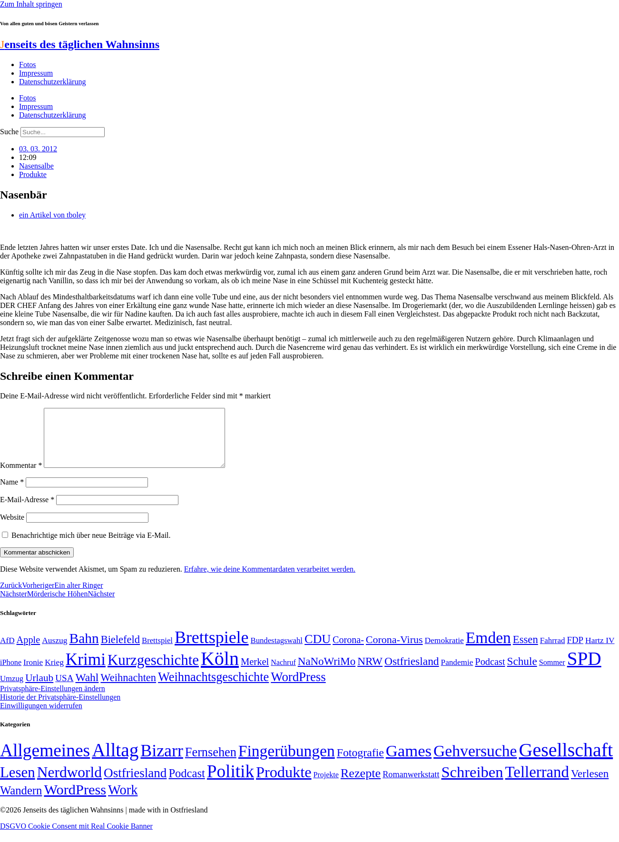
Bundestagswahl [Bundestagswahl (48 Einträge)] (277, 651)
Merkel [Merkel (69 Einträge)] (255, 673)
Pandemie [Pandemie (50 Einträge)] (457, 673)
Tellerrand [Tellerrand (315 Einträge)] (537, 783)
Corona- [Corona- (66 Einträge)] (348, 651)
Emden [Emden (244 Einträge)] (488, 649)
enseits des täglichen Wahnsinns (79, 44)
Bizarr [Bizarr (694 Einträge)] (161, 762)
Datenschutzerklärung (52, 82)
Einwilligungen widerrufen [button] (41, 717)
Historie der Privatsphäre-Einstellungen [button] (60, 708)
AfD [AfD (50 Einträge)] (7, 651)
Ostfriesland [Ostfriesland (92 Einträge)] (411, 672)
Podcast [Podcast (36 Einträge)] (186, 784)
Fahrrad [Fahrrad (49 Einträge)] (552, 651)
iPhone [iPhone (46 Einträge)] (10, 674)
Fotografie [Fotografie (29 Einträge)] (360, 764)
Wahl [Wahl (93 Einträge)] (86, 689)
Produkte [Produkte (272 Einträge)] (284, 783)
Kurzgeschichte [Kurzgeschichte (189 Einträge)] (153, 671)
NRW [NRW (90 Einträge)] (370, 672)
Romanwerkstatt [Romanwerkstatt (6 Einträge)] (411, 786)
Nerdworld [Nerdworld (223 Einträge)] (69, 783)
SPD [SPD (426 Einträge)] (584, 670)
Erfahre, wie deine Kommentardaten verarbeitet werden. (269, 580)
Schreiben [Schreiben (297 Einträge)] (472, 783)
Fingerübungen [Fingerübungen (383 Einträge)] (286, 762)
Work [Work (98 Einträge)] (123, 801)
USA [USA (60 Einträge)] (64, 689)
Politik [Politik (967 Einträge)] (230, 782)
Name (12, 493)
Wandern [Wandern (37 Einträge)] (21, 801)
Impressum (36, 73)
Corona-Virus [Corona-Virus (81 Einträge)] (394, 651)
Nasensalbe (36, 166)
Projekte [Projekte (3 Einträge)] (326, 786)
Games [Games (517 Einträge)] (409, 762)
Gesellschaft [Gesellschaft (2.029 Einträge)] (566, 761)
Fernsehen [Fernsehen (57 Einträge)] (210, 764)
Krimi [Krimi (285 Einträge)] (86, 671)
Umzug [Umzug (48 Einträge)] (11, 689)
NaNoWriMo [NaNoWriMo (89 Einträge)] (326, 673)
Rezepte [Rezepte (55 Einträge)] (361, 785)
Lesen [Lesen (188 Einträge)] (17, 783)
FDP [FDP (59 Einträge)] (575, 651)
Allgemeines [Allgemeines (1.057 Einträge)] (45, 762)
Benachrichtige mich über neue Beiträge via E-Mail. (91, 547)
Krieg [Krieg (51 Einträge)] (54, 673)
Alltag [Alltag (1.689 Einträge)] (115, 761)
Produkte (33, 174)
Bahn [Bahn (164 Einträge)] (84, 649)
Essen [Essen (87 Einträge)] (525, 651)
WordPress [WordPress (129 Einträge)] (298, 688)
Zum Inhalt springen (31, 4)
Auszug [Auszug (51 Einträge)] (54, 651)
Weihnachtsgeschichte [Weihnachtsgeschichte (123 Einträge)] (213, 688)
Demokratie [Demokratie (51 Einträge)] (444, 651)
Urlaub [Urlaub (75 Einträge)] (39, 689)
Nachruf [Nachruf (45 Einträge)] (283, 674)
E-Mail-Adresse (27, 511)
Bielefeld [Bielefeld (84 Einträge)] (120, 651)
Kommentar (21, 477)
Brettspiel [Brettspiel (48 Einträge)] (157, 651)
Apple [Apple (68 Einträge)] (28, 651)
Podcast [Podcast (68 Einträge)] (490, 673)
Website (12, 529)
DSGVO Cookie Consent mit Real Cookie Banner (76, 837)
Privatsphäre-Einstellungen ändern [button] (52, 700)
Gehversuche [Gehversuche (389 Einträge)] (475, 762)
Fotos (27, 64)
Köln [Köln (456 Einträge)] (220, 670)
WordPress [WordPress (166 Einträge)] (75, 801)
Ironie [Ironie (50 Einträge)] (33, 673)
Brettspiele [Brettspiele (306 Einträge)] (212, 648)
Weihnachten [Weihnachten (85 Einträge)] (128, 689)
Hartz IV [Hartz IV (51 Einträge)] (599, 651)
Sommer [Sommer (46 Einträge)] (552, 674)
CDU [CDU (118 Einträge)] (318, 650)
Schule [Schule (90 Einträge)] (522, 672)
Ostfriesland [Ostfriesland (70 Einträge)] (135, 784)
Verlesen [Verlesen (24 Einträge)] (590, 785)
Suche (9, 132)
